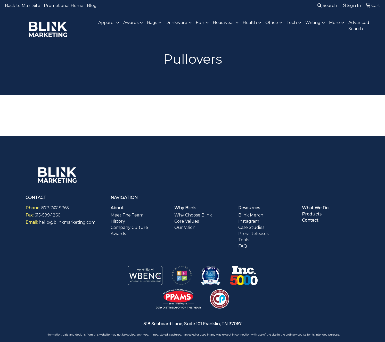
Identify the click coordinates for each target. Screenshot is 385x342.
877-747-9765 (55, 207)
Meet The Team (127, 215)
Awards (118, 233)
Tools (243, 239)
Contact (310, 220)
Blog (92, 5)
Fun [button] (200, 22)
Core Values (186, 221)
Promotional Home (63, 5)
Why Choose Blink (193, 215)
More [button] (334, 22)
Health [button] (250, 22)
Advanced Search (358, 25)
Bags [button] (152, 22)
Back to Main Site (22, 5)
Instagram (248, 221)
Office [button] (271, 22)
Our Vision (184, 227)
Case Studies (251, 227)
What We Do (315, 207)
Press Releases (253, 233)
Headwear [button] (223, 22)
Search (327, 5)
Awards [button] (130, 22)
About (117, 207)
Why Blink (185, 207)
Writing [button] (313, 22)
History (118, 221)
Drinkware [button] (176, 22)
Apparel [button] (106, 22)
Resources (249, 207)
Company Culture (129, 227)
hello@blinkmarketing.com (67, 222)
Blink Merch (250, 215)
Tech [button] (291, 22)
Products (311, 214)
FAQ (242, 246)
